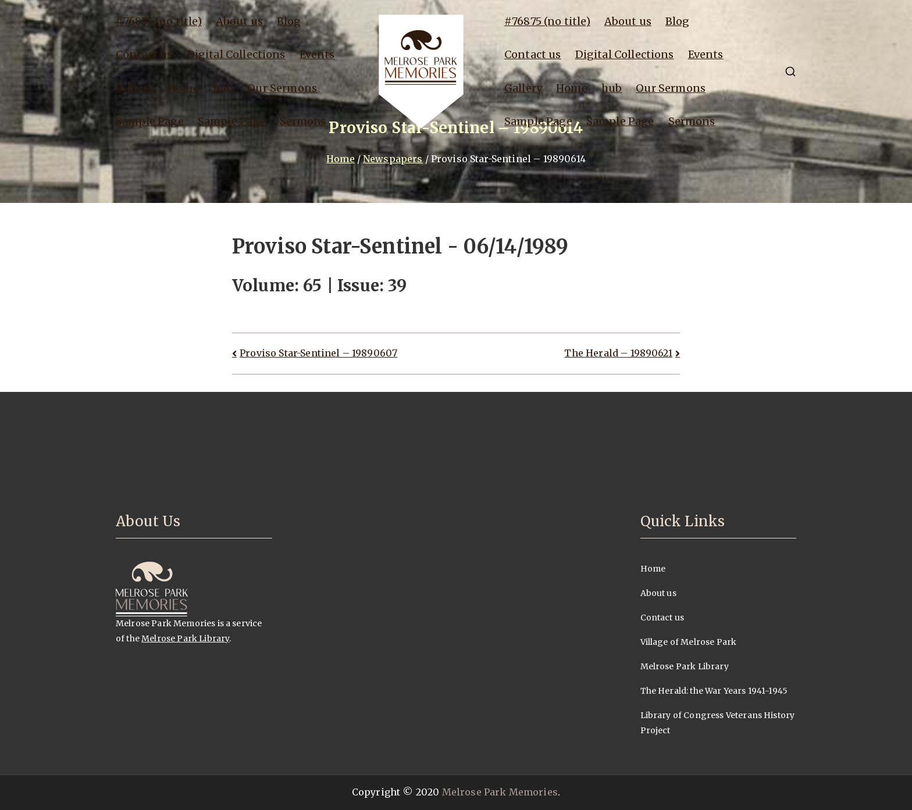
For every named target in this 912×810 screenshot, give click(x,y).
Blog (289, 21)
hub (223, 88)
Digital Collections (236, 54)
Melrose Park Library (185, 638)
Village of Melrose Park (688, 642)
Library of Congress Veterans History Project (717, 723)
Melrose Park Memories (500, 792)
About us (239, 21)
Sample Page (150, 121)
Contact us (144, 54)
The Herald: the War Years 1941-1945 (714, 691)
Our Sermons (282, 88)
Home (183, 88)
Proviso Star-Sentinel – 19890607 (318, 353)
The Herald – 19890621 (618, 353)
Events (317, 54)
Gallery (135, 88)
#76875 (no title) (159, 21)
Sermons (303, 121)
